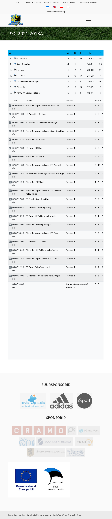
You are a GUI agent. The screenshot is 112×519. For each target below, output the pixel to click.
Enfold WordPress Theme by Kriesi (67, 515)
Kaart (46, 2)
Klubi (38, 2)
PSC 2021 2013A (25, 33)
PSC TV (20, 2)
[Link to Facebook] (101, 20)
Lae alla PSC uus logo (88, 2)
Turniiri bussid (69, 2)
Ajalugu (29, 2)
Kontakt (56, 2)
